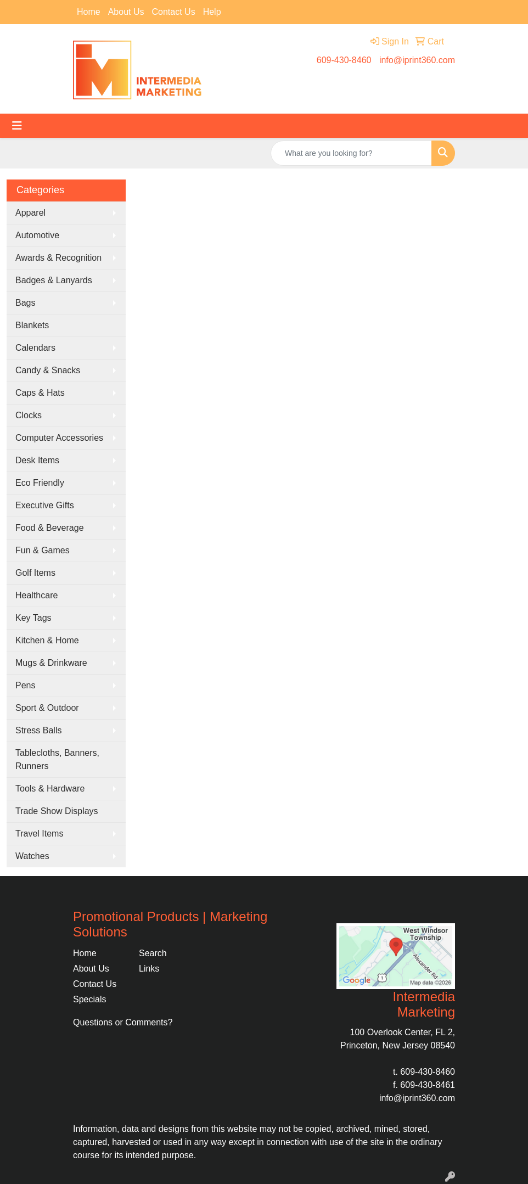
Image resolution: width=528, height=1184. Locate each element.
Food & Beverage (49, 527)
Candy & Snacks (47, 370)
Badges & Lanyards (53, 280)
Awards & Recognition (58, 257)
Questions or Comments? (122, 1022)
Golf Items (35, 572)
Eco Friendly (39, 482)
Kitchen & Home (47, 640)
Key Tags (33, 617)
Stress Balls (38, 730)
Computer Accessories (59, 437)
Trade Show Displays (56, 811)
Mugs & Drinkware (51, 662)
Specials (89, 999)
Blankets (32, 325)
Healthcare (36, 595)
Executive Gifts (44, 505)
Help (212, 11)
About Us (126, 11)
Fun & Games (42, 550)
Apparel (30, 212)
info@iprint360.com (417, 60)
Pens (25, 685)
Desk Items (37, 460)
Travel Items (39, 833)
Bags (25, 302)
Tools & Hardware (50, 788)
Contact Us (173, 11)
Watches (32, 856)
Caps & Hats (40, 392)
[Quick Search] (351, 153)
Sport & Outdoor (47, 707)
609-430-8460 (344, 60)
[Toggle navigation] (17, 125)
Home (88, 11)
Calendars (35, 347)
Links (149, 968)
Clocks (28, 415)
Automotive (37, 235)
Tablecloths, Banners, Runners (57, 759)
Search (153, 953)
